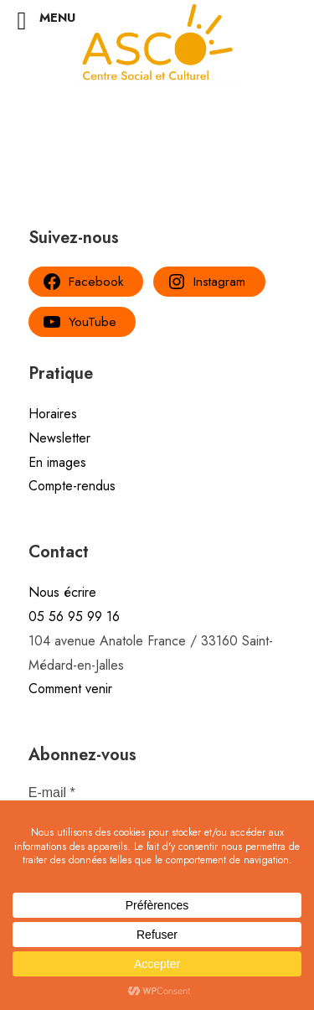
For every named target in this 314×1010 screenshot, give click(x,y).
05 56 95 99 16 (74, 616)
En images (57, 462)
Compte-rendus (72, 485)
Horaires (52, 413)
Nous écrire (62, 592)
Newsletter (59, 438)
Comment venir (70, 688)
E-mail (51, 792)
